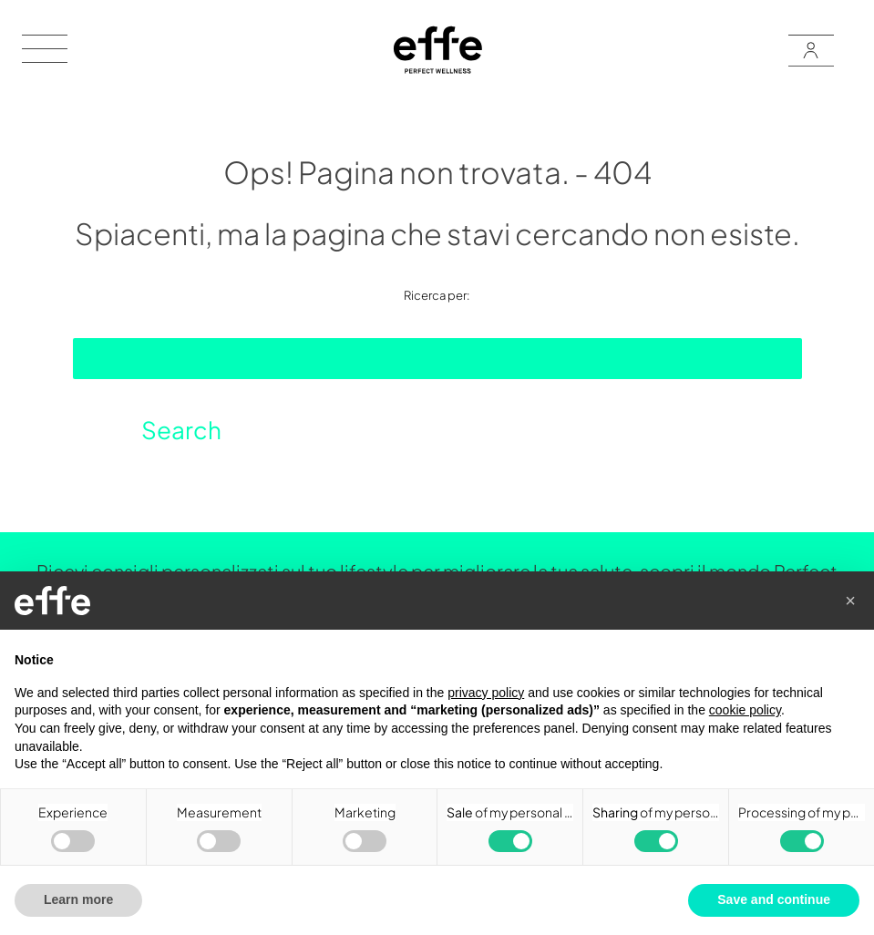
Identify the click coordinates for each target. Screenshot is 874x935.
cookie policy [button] (745, 710)
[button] (850, 600)
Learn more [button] (78, 899)
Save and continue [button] (773, 899)
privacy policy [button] (485, 692)
